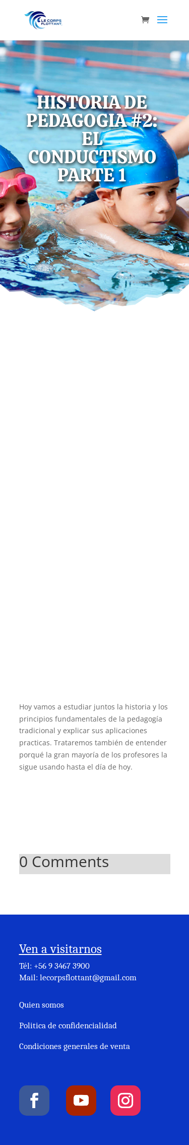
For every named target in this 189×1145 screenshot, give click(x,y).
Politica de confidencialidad (68, 1025)
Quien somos (41, 1005)
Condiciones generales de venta (74, 1046)
